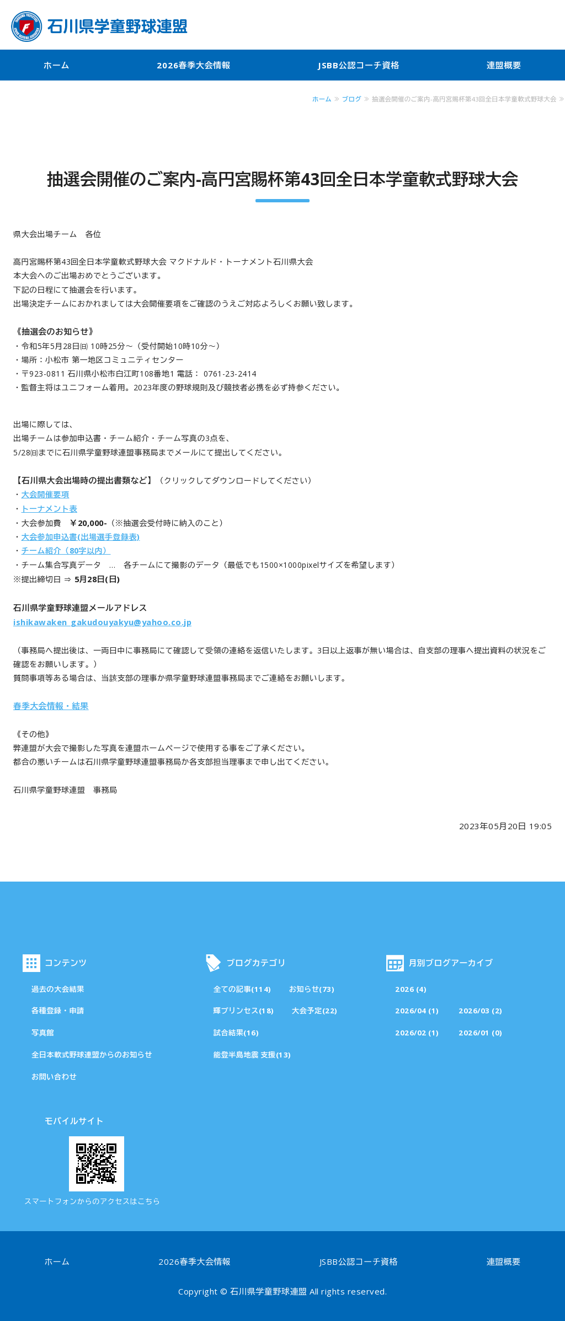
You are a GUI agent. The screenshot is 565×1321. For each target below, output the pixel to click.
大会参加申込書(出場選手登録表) (81, 536)
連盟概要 (504, 65)
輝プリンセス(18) (244, 1011)
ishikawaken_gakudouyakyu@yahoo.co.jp (102, 621)
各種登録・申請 (57, 1011)
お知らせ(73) (312, 989)
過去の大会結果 (57, 989)
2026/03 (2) (481, 1011)
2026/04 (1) (417, 1011)
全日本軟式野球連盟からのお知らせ (91, 1055)
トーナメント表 (50, 508)
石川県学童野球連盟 (268, 1291)
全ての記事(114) (242, 989)
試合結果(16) (236, 1033)
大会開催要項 (46, 494)
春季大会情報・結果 (51, 705)
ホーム (57, 65)
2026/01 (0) (481, 1033)
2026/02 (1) (417, 1033)
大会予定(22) (315, 1011)
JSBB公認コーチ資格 (358, 65)
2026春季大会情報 (194, 65)
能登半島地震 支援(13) (252, 1055)
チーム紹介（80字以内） (66, 550)
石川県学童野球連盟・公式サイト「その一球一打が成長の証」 (99, 26)
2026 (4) (411, 989)
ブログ (351, 99)
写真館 (42, 1033)
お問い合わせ (54, 1077)
